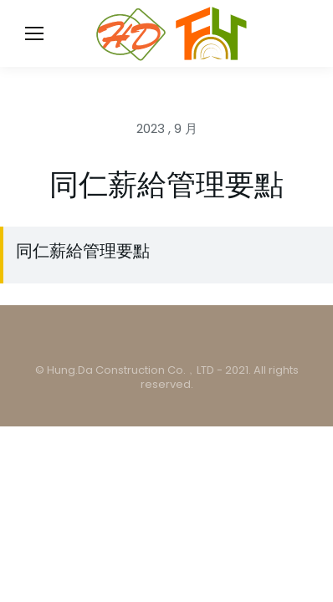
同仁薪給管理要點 (83, 251)
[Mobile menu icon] (34, 33)
